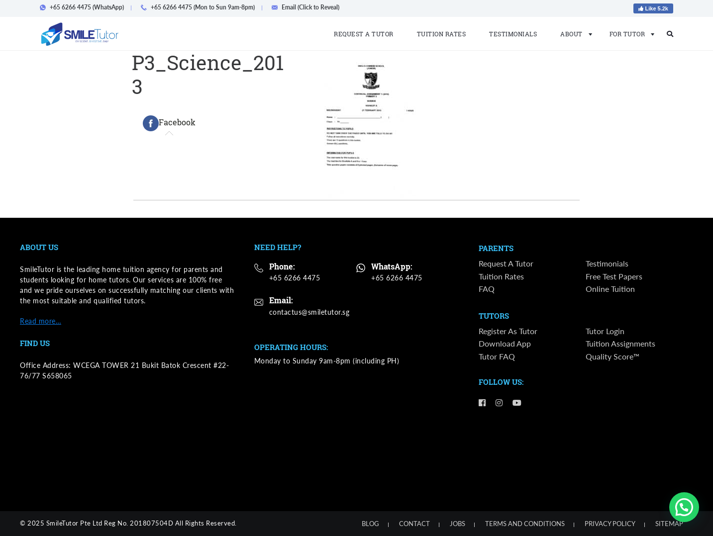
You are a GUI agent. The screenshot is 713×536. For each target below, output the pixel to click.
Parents (496, 249)
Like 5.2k (653, 8)
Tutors (494, 316)
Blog (370, 524)
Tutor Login (605, 331)
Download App (505, 344)
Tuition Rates (441, 34)
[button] (684, 507)
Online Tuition (610, 288)
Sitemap (669, 524)
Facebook (169, 123)
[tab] (169, 123)
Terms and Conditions (525, 524)
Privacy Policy (610, 524)
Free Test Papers (614, 276)
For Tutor (629, 34)
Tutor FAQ (497, 356)
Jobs (457, 524)
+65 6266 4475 (294, 277)
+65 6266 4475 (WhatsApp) (85, 7)
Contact (414, 524)
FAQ (487, 288)
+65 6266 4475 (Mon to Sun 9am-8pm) (201, 7)
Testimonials (513, 34)
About (573, 34)
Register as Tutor (508, 331)
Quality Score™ (612, 356)
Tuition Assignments (620, 344)
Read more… (40, 321)
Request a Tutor (364, 34)
